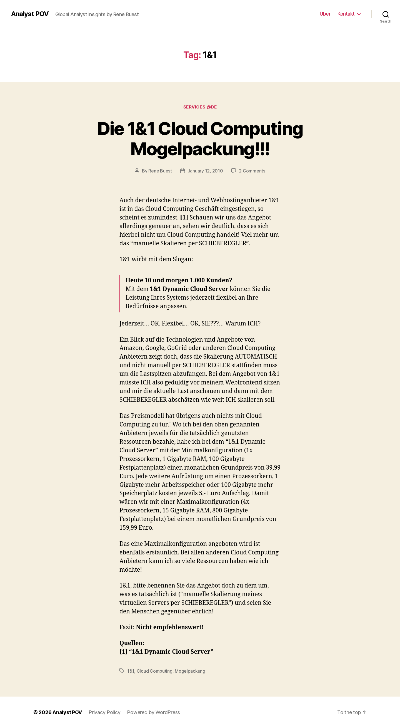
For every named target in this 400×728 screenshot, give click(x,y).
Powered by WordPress (153, 712)
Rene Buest (160, 171)
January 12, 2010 (205, 171)
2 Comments (252, 171)
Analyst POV (30, 14)
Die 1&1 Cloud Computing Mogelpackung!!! (200, 138)
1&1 (130, 671)
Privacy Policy (104, 712)
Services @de (200, 107)
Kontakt (346, 14)
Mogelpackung (190, 671)
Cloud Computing (154, 671)
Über (325, 14)
